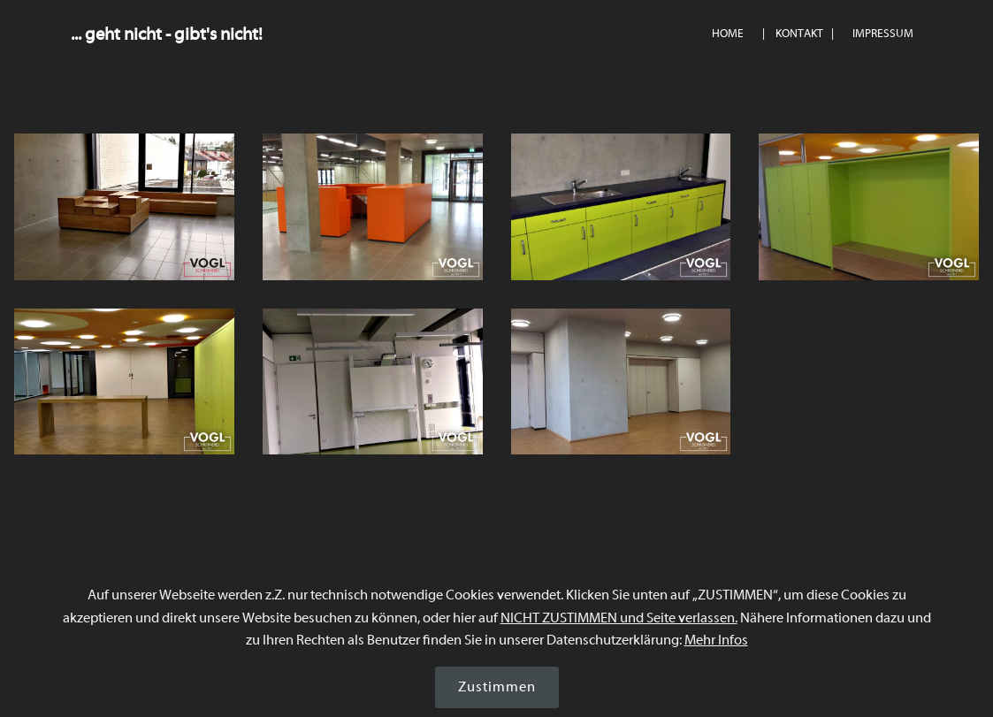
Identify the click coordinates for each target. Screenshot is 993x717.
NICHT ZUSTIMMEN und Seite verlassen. (618, 618)
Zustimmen (497, 687)
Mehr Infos (716, 640)
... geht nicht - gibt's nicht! (167, 34)
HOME (728, 33)
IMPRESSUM (882, 33)
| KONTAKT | (798, 33)
